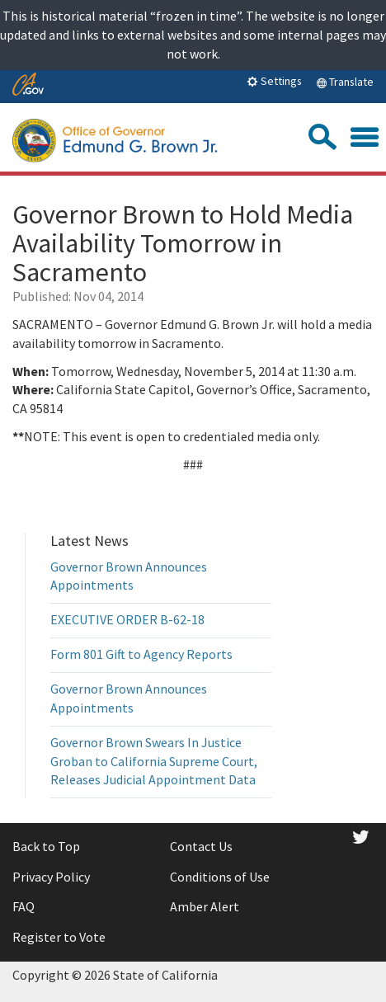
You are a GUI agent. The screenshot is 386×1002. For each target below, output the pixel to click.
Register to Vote (59, 937)
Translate (345, 81)
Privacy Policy (51, 876)
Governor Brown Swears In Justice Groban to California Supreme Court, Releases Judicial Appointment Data (153, 761)
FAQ (23, 906)
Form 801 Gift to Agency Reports (141, 654)
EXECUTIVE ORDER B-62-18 (127, 619)
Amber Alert (204, 906)
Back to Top (46, 846)
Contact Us (201, 846)
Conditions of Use (220, 876)
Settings (274, 80)
